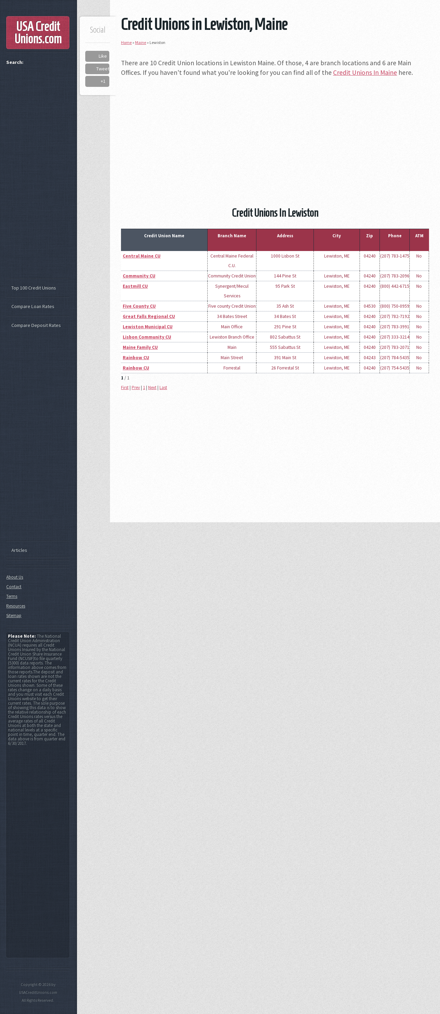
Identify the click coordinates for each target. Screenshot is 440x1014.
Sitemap (13, 615)
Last (163, 387)
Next (152, 387)
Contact (13, 587)
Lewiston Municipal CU (148, 327)
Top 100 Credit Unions (33, 288)
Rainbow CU (136, 358)
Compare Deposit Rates (36, 325)
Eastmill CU (135, 286)
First (125, 387)
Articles (19, 550)
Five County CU (139, 306)
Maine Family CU (140, 347)
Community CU (139, 276)
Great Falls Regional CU (149, 316)
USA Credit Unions (38, 32)
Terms (11, 596)
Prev (136, 387)
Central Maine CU (142, 256)
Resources (15, 606)
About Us (14, 577)
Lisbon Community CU (147, 337)
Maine (140, 42)
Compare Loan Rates (32, 306)
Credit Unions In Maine (365, 72)
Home (126, 42)
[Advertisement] (275, 132)
